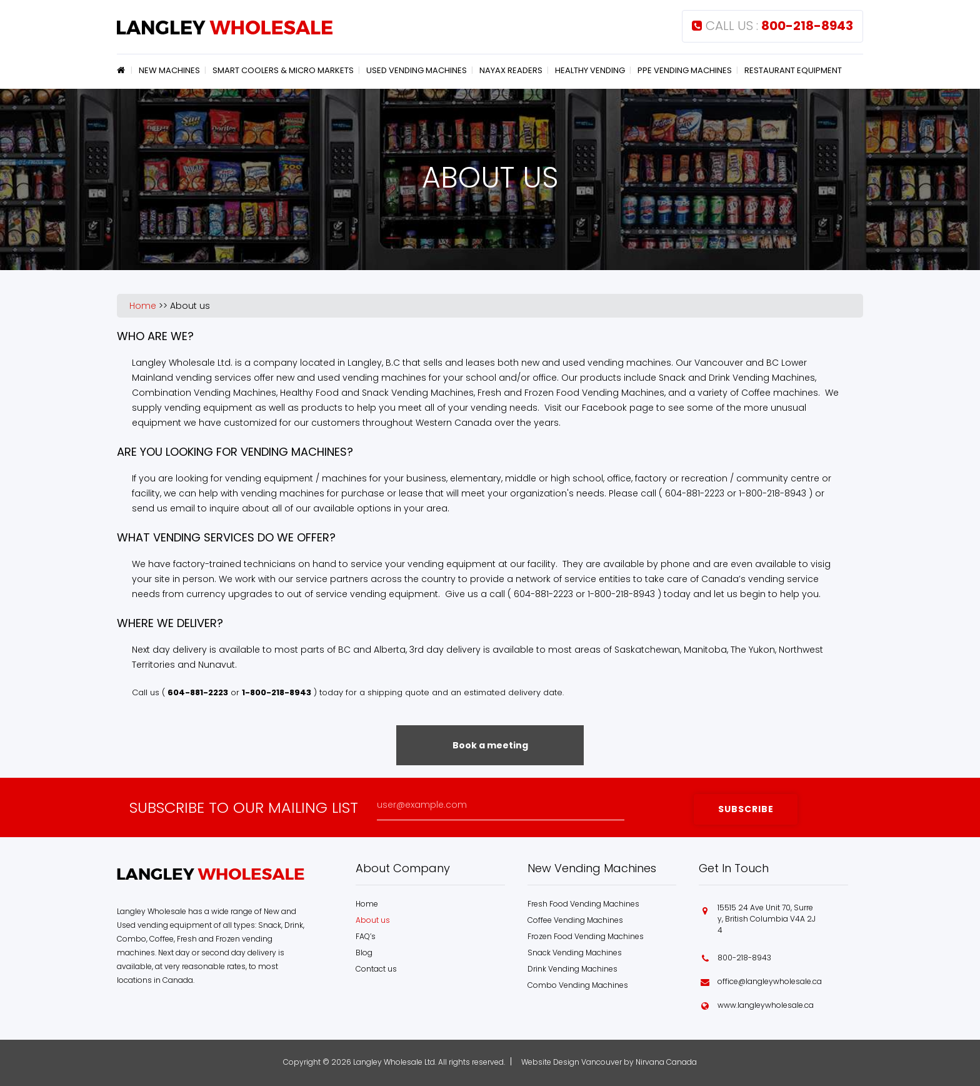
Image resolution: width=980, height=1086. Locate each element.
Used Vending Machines (416, 70)
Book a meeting (490, 745)
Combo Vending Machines (578, 985)
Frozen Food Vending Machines (586, 936)
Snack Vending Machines (575, 952)
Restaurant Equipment (793, 70)
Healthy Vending (590, 70)
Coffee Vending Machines (575, 920)
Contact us (376, 968)
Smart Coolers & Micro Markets (283, 70)
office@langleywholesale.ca (770, 981)
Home (123, 70)
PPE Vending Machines (685, 70)
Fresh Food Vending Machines (583, 903)
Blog (364, 952)
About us (190, 305)
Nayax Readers (510, 70)
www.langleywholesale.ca (766, 1005)
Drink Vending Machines (573, 968)
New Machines (169, 70)
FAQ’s (366, 936)
